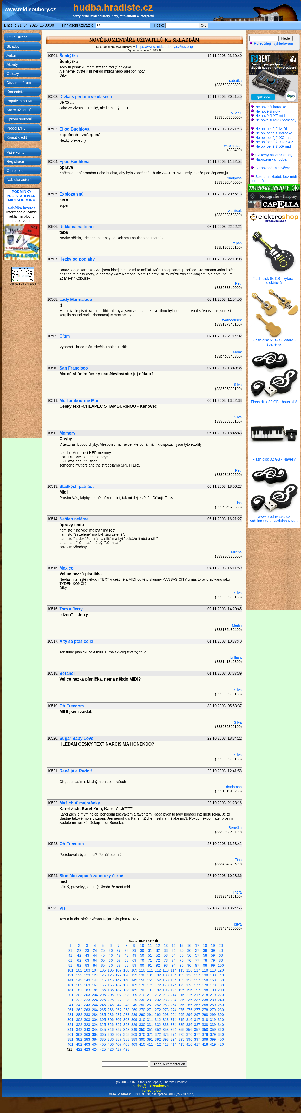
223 (87, 1000)
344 (95, 1029)
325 (103, 1025)
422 (79, 1049)
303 (87, 1020)
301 (70, 1020)
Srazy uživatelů (18, 110)
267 (118, 1010)
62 (79, 960)
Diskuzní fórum (18, 83)
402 (79, 1044)
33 (166, 950)
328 (126, 1025)
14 (174, 945)
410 (142, 1044)
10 (142, 945)
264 (95, 1010)
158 (205, 980)
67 (118, 960)
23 (87, 950)
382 (79, 1039)
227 (118, 1000)
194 (173, 990)
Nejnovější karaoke (270, 107)
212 (158, 995)
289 (134, 1015)
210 (142, 995)
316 (189, 1020)
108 (126, 970)
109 (134, 970)
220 (221, 995)
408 (126, 1044)
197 (197, 990)
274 (173, 1010)
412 (158, 1044)
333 (166, 1025)
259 (213, 1005)
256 (189, 1005)
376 (189, 1034)
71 (150, 960)
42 (79, 955)
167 (118, 985)
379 (213, 1034)
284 (95, 1015)
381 (70, 1039)
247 (118, 1005)
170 (142, 985)
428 (126, 1049)
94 (174, 965)
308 (126, 1020)
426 (111, 1049)
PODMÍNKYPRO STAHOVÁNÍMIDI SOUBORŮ (21, 196)
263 (87, 1010)
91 (150, 965)
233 (166, 1000)
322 (79, 1025)
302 (79, 1020)
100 (221, 965)
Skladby (12, 46)
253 (166, 1005)
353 (166, 1029)
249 (134, 1005)
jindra (237, 892)
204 (95, 995)
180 (221, 985)
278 (205, 1010)
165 (103, 985)
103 (87, 970)
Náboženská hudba (271, 159)
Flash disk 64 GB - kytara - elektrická (274, 279)
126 (111, 975)
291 (150, 1015)
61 (70, 960)
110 (142, 970)
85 (103, 965)
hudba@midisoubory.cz (151, 1086)
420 (221, 1044)
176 (189, 985)
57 (197, 955)
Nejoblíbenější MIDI (271, 129)
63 (87, 960)
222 (79, 1000)
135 (181, 975)
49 (134, 955)
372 (158, 1034)
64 (95, 960)
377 (197, 1034)
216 (189, 995)
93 (166, 965)
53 (166, 955)
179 (213, 985)
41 (70, 955)
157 (197, 980)
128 (126, 975)
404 (95, 1044)
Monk (237, 352)
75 (181, 960)
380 (221, 1034)
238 (205, 1000)
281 (70, 1015)
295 (181, 1015)
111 (150, 970)
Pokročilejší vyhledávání (271, 43)
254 (173, 1005)
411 (150, 1044)
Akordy (12, 64)
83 (87, 965)
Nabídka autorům (20, 180)
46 (111, 955)
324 (95, 1025)
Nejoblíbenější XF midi (273, 146)
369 (134, 1034)
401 (70, 1044)
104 (95, 970)
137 (197, 975)
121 (70, 975)
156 (189, 980)
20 (221, 945)
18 (205, 945)
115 (181, 970)
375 (181, 1034)
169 (134, 985)
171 (150, 985)
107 (118, 970)
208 (126, 995)
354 (173, 1029)
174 (173, 985)
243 (87, 1005)
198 (205, 990)
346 (111, 1029)
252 (158, 1005)
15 (181, 945)
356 (189, 1029)
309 (134, 1020)
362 (79, 1034)
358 (205, 1029)
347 (118, 1029)
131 (150, 975)
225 (103, 1000)
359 (213, 1029)
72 (158, 960)
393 (166, 1039)
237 (197, 1000)
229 (134, 1000)
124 (95, 975)
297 (197, 1015)
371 (150, 1034)
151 (150, 980)
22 (79, 950)
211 (150, 995)
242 (79, 1005)
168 (126, 985)
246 (111, 1005)
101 (70, 970)
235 (181, 1000)
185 (103, 990)
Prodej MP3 (15, 128)
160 (221, 980)
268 (126, 1010)
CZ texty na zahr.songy (273, 155)
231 (150, 1000)
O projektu (14, 171)
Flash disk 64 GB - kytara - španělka (274, 340)
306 (111, 1020)
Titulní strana (16, 37)
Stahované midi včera (272, 168)
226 (111, 1000)
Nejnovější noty (267, 111)
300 (221, 1015)
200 (221, 990)
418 (205, 1044)
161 (70, 985)
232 (158, 1000)
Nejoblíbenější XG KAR (274, 142)
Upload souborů (19, 119)
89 (134, 965)
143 (87, 980)
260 (221, 1005)
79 (213, 960)
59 (213, 955)
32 (158, 950)
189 (134, 990)
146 (111, 980)
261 (70, 1010)
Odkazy (12, 74)
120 (221, 970)
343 (87, 1029)
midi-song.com (151, 1090)
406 (111, 1044)
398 (205, 1039)
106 (111, 970)
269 (134, 1010)
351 (150, 1029)
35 (181, 950)
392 (158, 1039)
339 (213, 1025)
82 (79, 965)
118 (205, 970)
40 (221, 950)
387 (118, 1039)
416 (189, 1044)
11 (150, 945)
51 (150, 955)
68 (126, 960)
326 (111, 1025)
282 (79, 1015)
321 (70, 1025)
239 (213, 1000)
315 (181, 1020)
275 (181, 1010)
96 (189, 965)
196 (189, 990)
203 (87, 995)
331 (150, 1025)
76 (189, 960)
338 (205, 1025)
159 (213, 980)
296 (189, 1015)
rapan (237, 243)
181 (70, 990)
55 (181, 955)
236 (189, 1000)
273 (166, 1010)
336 (189, 1025)
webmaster (233, 146)
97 (197, 965)
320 (221, 1020)
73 (166, 960)
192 (158, 990)
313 (166, 1020)
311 (150, 1020)
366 (111, 1034)
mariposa (234, 178)
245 (103, 1005)
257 (197, 1005)
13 (166, 945)
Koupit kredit (16, 137)
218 (205, 995)
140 (221, 975)
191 (150, 990)
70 (142, 960)
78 (205, 960)
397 (197, 1039)
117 (197, 970)
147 (118, 980)
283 (87, 1015)
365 (103, 1034)
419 (213, 1044)
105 (103, 970)
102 (79, 970)
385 (103, 1039)
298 (205, 1015)
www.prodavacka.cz (274, 515)
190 (142, 990)
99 (213, 965)
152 (158, 980)
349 (134, 1029)
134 (173, 975)
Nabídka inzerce (22, 208)
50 (142, 955)
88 (126, 965)
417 (197, 1044)
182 (79, 990)
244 (95, 1005)
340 (221, 1025)
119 (213, 970)
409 (134, 1044)
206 (111, 995)
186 (111, 990)
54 (174, 955)
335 (181, 1025)
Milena (236, 552)
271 (150, 1010)
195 (181, 990)
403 (87, 1044)
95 (181, 965)
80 (221, 960)
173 (166, 985)
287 (118, 1015)
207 (118, 995)
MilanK (236, 113)
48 (126, 955)
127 (118, 975)
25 (103, 950)
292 (158, 1015)
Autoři (11, 55)
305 (103, 1020)
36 (189, 950)
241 (70, 1005)
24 (95, 950)
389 (134, 1039)
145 (103, 980)
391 (150, 1039)
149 (134, 980)
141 (70, 980)
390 (142, 1039)
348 (126, 1029)
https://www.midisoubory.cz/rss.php (164, 46)
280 (221, 1010)
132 (158, 975)
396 (189, 1039)
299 (213, 1015)
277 (197, 1010)
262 (79, 1010)
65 (103, 960)
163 (87, 985)
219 (213, 995)
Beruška (235, 828)
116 (189, 970)
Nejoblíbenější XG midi (273, 137)
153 (166, 980)
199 (213, 990)
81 (70, 965)
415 (181, 1044)
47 (118, 955)
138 (205, 975)
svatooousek (231, 320)
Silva (238, 385)
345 (103, 1029)
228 (126, 1000)
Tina (238, 503)
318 (205, 1020)
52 (158, 955)
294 (173, 1015)
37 (197, 950)
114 (173, 970)
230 (142, 1000)
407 (118, 1044)
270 (142, 1010)
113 (166, 970)
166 (111, 985)
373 (166, 1034)
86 (111, 965)
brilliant (236, 657)
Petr (238, 283)
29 (134, 950)
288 (126, 1015)
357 (197, 1029)
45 (103, 955)
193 (166, 990)
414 (173, 1044)
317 (197, 1020)
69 (134, 960)
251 (150, 1005)
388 (126, 1039)
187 (118, 990)
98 (205, 965)
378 (205, 1034)
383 (87, 1039)
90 (142, 965)
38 (205, 950)
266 (111, 1010)
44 (95, 955)
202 (79, 995)
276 (189, 1010)
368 (126, 1034)
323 (87, 1025)
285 (103, 1015)
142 (79, 980)
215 (181, 995)
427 (118, 1049)
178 (205, 985)
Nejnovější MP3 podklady (275, 120)
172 (158, 985)
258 (205, 1005)
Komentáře (15, 92)
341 (70, 1029)
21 (70, 950)
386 (111, 1039)
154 (173, 980)
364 (95, 1034)
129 (134, 975)
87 (118, 965)
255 (181, 1005)
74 (174, 960)
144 (95, 980)
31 (150, 950)
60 (221, 955)
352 (158, 1029)
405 (103, 1044)
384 (95, 1039)
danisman (234, 787)
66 (111, 960)
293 (166, 1015)
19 (213, 945)
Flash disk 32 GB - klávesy (274, 457)
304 (95, 1020)
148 (126, 980)
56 (189, 955)
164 (95, 985)
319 (213, 1020)
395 (181, 1039)
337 (197, 1025)
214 (173, 995)
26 (111, 950)
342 (79, 1029)
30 (142, 950)
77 (197, 960)
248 (126, 1005)
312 (158, 1020)
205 (103, 995)
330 (142, 1025)
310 (142, 1020)
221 (70, 1000)
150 (142, 980)
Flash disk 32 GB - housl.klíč (274, 400)
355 (181, 1029)
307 (118, 1020)
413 (166, 1044)
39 (213, 950)
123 (87, 975)
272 (158, 1010)
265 (103, 1010)
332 (158, 1025)
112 (158, 970)
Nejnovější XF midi (270, 116)
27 (118, 950)
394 (173, 1039)
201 (70, 995)
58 (205, 955)
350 (142, 1029)
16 (189, 945)
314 (173, 1020)
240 (221, 1000)
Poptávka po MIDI (20, 101)
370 (142, 1034)
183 (87, 990)
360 (221, 1029)
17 (197, 945)
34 (174, 950)
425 (103, 1049)
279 (213, 1010)
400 (221, 1039)
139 (213, 975)
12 (158, 945)
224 (95, 1000)
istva (238, 924)
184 (95, 990)
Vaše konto (15, 152)
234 (173, 1000)
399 (213, 1039)
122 (79, 975)
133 (166, 975)
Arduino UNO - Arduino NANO (274, 521)
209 (134, 995)
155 (181, 980)
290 (142, 1015)
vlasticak (235, 211)
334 (173, 1025)
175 (181, 985)
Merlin (237, 625)
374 (173, 1034)
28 (126, 950)
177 (197, 985)
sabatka (235, 81)
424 (95, 1049)
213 (166, 995)
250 (142, 1005)
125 (103, 975)
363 (87, 1034)
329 (134, 1025)
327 (118, 1025)
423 (87, 1049)
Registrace (15, 161)
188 (126, 990)
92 (158, 965)
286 (111, 1015)
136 (189, 975)
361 (70, 1034)
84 (95, 965)
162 (79, 985)
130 (142, 975)
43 (87, 955)
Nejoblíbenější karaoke (273, 133)
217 (197, 995)
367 (118, 1034)
